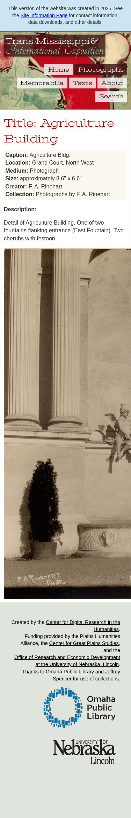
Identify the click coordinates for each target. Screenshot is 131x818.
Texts (82, 82)
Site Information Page (44, 15)
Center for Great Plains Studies (84, 643)
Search (111, 96)
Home (58, 69)
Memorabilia (42, 82)
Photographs (101, 69)
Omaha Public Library (70, 671)
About (112, 82)
